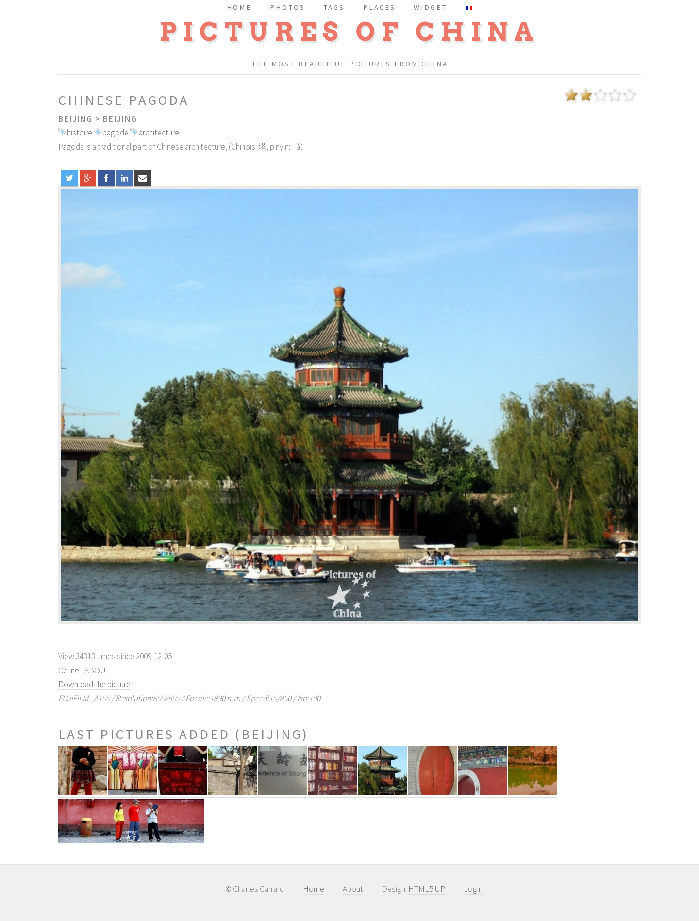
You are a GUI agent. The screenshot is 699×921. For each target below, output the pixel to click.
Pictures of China (349, 32)
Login (473, 889)
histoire (79, 132)
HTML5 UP (426, 889)
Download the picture (94, 684)
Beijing (75, 119)
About (353, 889)
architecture (159, 132)
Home (313, 889)
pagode (115, 132)
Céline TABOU (82, 670)
